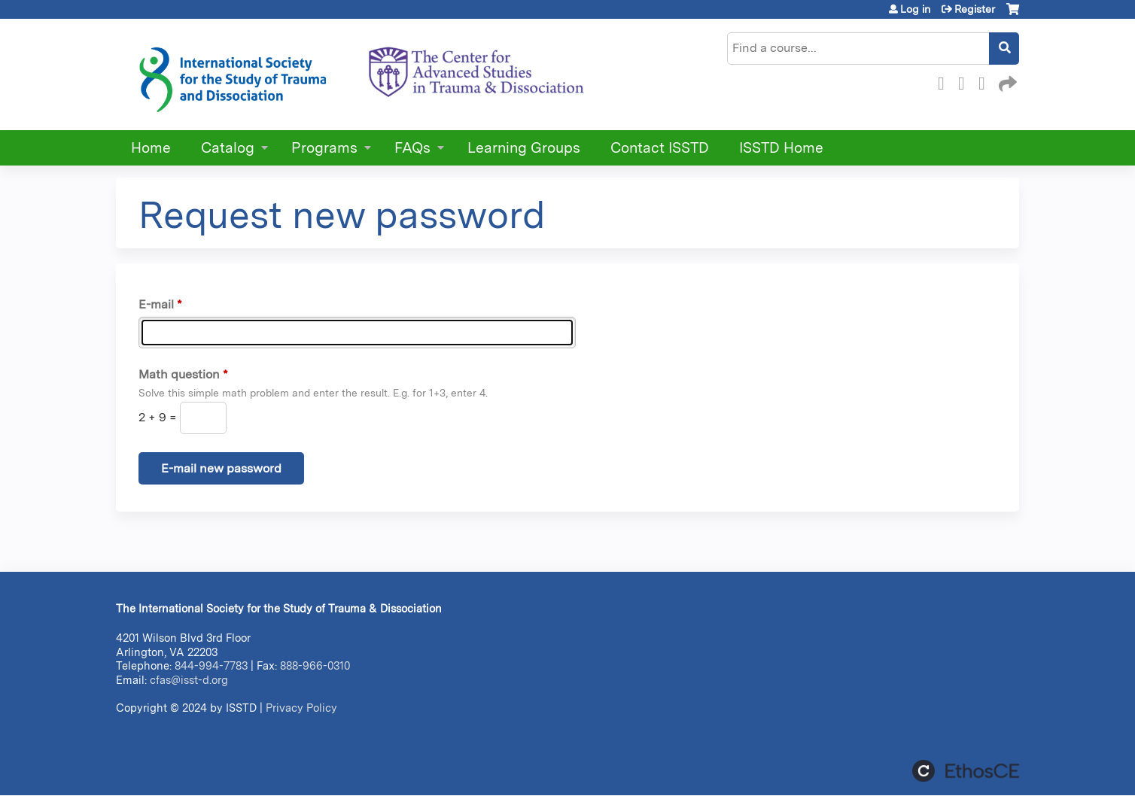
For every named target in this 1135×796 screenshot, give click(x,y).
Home (151, 147)
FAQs (412, 147)
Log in (915, 9)
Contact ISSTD (659, 147)
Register (974, 9)
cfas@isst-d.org (189, 679)
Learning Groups (523, 147)
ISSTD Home (781, 147)
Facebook (945, 81)
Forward (1006, 81)
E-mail (156, 304)
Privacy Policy (301, 707)
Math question (179, 374)
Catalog (227, 147)
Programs (324, 147)
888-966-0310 (315, 665)
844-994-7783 (211, 665)
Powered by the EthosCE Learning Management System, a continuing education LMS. (965, 771)
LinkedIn (986, 81)
